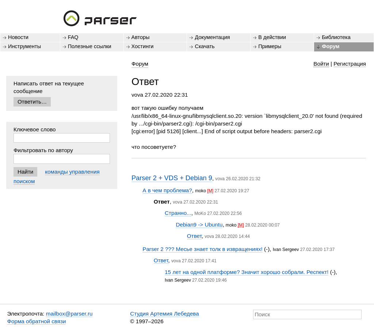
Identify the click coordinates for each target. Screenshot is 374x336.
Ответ (194, 236)
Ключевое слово (35, 129)
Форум (330, 46)
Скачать (204, 46)
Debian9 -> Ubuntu (199, 224)
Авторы (140, 37)
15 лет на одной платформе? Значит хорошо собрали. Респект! (246, 272)
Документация (212, 37)
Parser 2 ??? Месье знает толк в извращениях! (202, 249)
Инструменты (24, 46)
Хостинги (142, 46)
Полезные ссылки (89, 46)
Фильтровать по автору (43, 150)
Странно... (178, 213)
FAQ (73, 37)
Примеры (269, 46)
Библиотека (336, 37)
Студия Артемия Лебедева (164, 313)
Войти (321, 64)
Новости (18, 37)
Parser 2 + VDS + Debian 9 (171, 178)
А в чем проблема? (167, 190)
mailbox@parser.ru (69, 313)
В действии (272, 37)
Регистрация (349, 64)
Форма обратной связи (36, 321)
